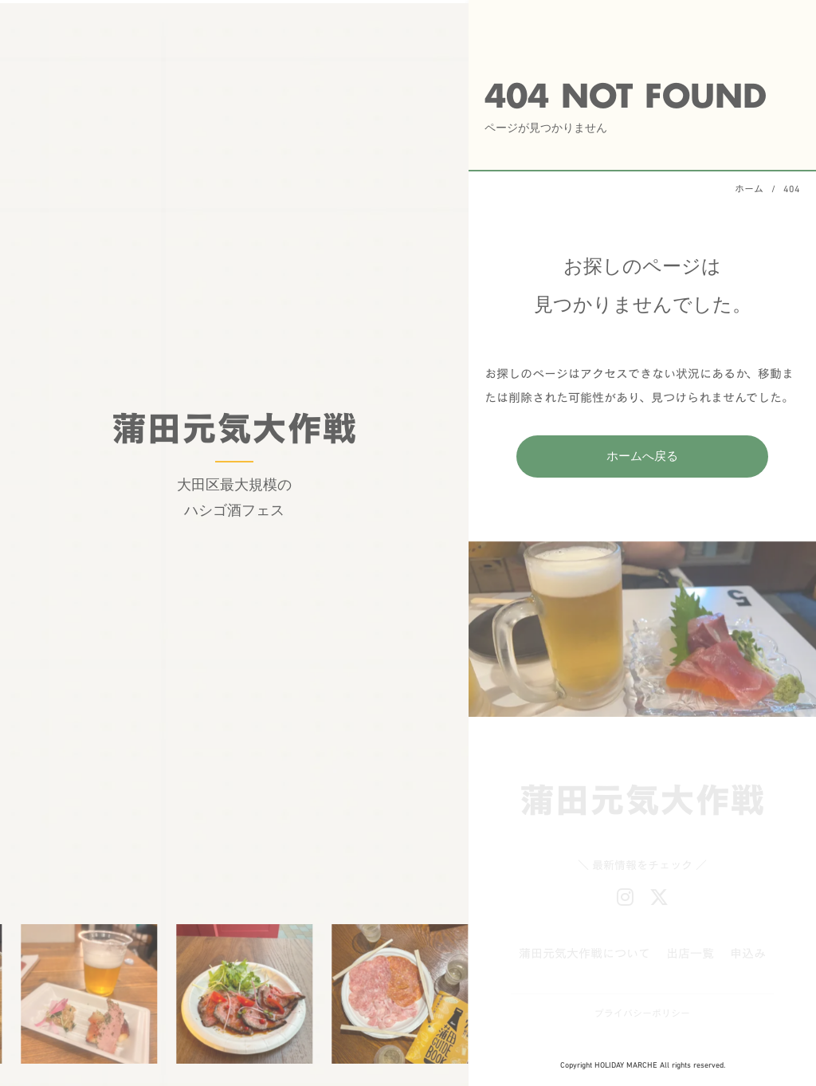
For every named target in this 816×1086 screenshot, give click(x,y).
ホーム (749, 189)
